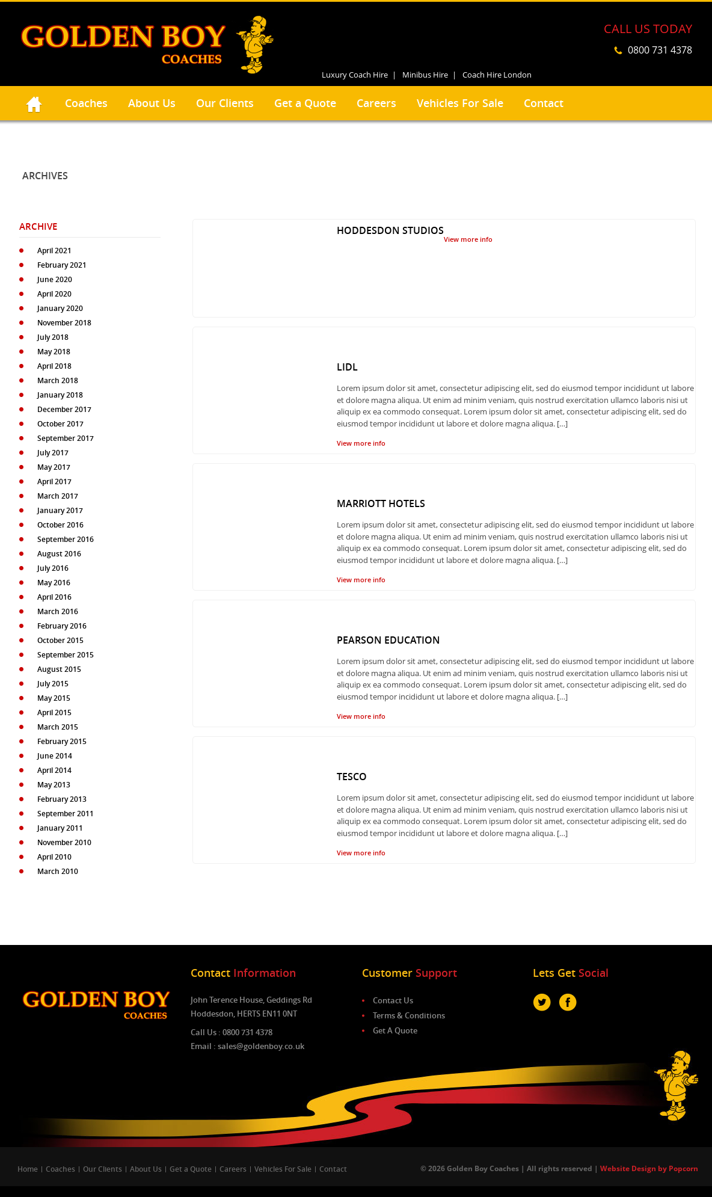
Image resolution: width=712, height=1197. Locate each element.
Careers (376, 103)
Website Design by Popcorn (649, 1168)
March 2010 (57, 871)
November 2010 (64, 842)
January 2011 (60, 828)
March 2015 (57, 727)
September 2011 (65, 813)
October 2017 (60, 424)
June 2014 (54, 756)
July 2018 (53, 337)
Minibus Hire (425, 74)
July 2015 (53, 684)
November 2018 (64, 323)
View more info (468, 239)
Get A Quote (395, 1030)
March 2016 (57, 611)
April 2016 (54, 597)
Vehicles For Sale (460, 103)
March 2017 (57, 496)
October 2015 (60, 640)
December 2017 (64, 409)
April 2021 (54, 250)
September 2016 (65, 539)
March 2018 (57, 380)
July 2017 (53, 453)
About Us (152, 103)
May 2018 (53, 351)
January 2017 (60, 510)
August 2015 (59, 669)
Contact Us (393, 1000)
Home (27, 1169)
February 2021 (62, 265)
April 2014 (54, 770)
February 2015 (62, 741)
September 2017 (65, 438)
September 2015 (65, 655)
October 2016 (60, 525)
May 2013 (53, 785)
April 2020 (54, 294)
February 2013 (62, 799)
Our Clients (225, 103)
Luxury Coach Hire (355, 74)
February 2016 (62, 626)
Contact (543, 103)
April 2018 (54, 366)
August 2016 (59, 554)
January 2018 (60, 395)
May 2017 (53, 467)
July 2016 (53, 568)
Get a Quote (305, 103)
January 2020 (60, 308)
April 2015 (54, 712)
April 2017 (54, 481)
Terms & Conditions (409, 1015)
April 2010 (54, 857)
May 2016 (53, 582)
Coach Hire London (497, 74)
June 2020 (54, 279)
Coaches (86, 103)
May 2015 (53, 698)
